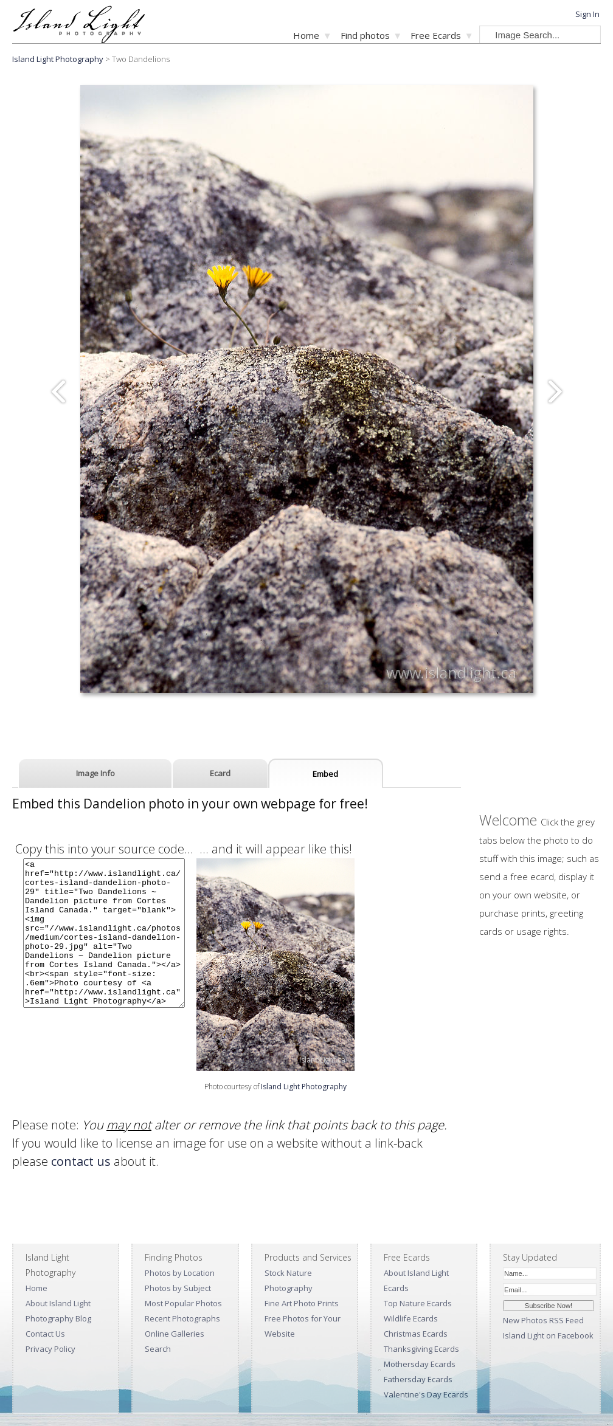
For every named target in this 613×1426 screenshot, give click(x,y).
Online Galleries (174, 1333)
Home (306, 35)
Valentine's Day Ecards (426, 1394)
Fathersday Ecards (418, 1379)
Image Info (95, 773)
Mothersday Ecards (419, 1364)
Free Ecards (435, 35)
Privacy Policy (50, 1348)
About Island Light (58, 1303)
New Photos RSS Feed (543, 1320)
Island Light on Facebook (548, 1335)
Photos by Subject (178, 1288)
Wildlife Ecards (411, 1318)
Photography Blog (58, 1318)
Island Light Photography (57, 58)
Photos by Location (180, 1272)
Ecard (220, 773)
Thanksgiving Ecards (421, 1348)
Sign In (587, 14)
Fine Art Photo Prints (302, 1303)
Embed (325, 773)
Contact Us (45, 1333)
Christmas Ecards (416, 1333)
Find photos (365, 35)
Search (158, 1348)
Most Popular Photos (183, 1303)
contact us (81, 1161)
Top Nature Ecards (418, 1303)
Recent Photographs (182, 1318)
